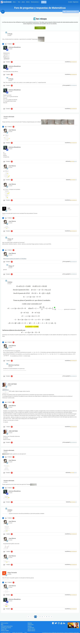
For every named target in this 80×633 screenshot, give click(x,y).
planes (23, 2)
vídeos (15, 2)
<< (28, 616)
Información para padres (6, 626)
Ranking (29, 626)
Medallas (30, 623)
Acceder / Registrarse (73, 2)
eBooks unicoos (31, 629)
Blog (2, 624)
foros (19, 2)
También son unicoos (6, 627)
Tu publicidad (31, 627)
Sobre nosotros (4, 623)
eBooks (28, 2)
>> (51, 616)
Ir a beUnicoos (40, 27)
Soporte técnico (31, 630)
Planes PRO (3, 629)
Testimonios (30, 624)
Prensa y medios (5, 630)
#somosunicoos (35, 2)
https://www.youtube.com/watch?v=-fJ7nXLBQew (14, 258)
